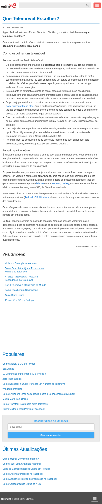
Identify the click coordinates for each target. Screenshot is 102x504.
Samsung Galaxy (60, 183)
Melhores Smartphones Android (21, 263)
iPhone (40, 183)
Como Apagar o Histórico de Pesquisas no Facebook (29, 479)
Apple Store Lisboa (14, 295)
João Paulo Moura (15, 27)
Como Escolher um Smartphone (21, 290)
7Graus (30, 499)
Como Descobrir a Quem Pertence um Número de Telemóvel (34, 384)
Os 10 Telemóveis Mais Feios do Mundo (25, 285)
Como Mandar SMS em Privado (19, 363)
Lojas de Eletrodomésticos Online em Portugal (26, 468)
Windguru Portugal (12, 389)
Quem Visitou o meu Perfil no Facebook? (23, 409)
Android (29, 197)
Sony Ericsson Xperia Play (19, 106)
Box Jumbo (8, 368)
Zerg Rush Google (12, 378)
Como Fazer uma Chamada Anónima (21, 463)
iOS (36, 197)
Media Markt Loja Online (15, 399)
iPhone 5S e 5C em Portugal (19, 300)
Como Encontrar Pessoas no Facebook (22, 473)
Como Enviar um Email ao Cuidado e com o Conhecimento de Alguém (38, 394)
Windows (44, 197)
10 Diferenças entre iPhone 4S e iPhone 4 (24, 373)
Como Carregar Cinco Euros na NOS (21, 484)
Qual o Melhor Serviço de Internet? (20, 458)
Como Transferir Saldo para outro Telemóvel (25, 404)
